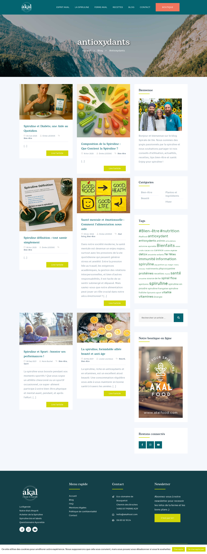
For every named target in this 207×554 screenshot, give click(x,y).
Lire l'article (57, 153)
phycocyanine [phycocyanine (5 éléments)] (167, 268)
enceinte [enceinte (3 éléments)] (152, 255)
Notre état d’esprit (28, 510)
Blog (100, 50)
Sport (26, 364)
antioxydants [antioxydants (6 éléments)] (147, 240)
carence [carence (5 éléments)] (158, 250)
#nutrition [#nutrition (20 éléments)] (169, 231)
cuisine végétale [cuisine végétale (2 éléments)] (170, 251)
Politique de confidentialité (83, 511)
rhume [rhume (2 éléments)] (167, 274)
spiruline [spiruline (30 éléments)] (158, 283)
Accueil (86, 50)
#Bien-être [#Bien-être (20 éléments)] (149, 231)
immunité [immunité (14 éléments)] (147, 259)
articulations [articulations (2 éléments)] (171, 241)
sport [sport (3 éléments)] (158, 293)
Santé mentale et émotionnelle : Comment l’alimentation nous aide (102, 224)
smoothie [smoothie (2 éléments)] (142, 279)
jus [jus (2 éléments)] (166, 265)
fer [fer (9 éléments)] (166, 254)
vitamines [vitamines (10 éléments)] (146, 296)
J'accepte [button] (178, 549)
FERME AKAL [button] (100, 7)
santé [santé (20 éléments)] (175, 273)
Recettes (118, 7)
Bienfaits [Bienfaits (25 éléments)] (166, 245)
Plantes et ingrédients (172, 194)
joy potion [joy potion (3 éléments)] (159, 265)
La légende (25, 506)
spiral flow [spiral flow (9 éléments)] (169, 278)
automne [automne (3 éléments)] (143, 246)
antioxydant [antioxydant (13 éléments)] (158, 236)
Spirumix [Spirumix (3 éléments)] (151, 293)
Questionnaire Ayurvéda (31, 522)
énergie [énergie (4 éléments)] (158, 297)
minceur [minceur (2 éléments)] (142, 269)
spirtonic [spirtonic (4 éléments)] (144, 284)
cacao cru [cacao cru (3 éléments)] (148, 250)
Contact (145, 7)
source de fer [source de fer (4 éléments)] (154, 278)
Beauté (122, 359)
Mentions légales (77, 507)
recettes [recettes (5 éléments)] (159, 273)
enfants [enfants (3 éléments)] (160, 255)
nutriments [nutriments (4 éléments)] (152, 268)
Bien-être (28, 138)
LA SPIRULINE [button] (82, 7)
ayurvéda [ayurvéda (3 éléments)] (152, 246)
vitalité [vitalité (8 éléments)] (166, 292)
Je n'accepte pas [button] (196, 549)
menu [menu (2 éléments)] (176, 265)
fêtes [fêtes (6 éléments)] (172, 254)
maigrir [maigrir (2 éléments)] (171, 265)
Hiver (168, 201)
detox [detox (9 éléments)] (143, 254)
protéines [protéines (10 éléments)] (146, 273)
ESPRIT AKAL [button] (62, 7)
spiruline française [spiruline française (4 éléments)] (158, 288)
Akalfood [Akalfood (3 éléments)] (143, 237)
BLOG (131, 7)
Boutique (167, 7)
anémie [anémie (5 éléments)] (161, 240)
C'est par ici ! (167, 518)
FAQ (71, 503)
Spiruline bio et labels (30, 518)
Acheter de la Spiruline (31, 514)
